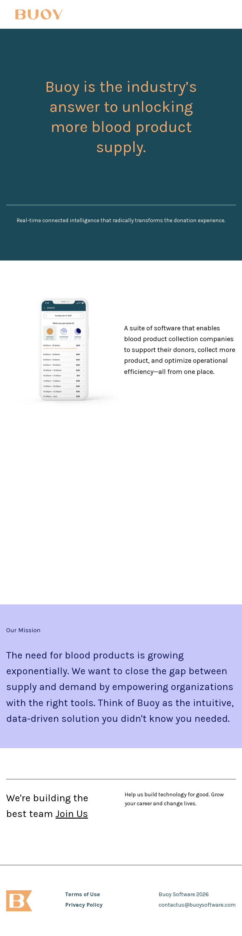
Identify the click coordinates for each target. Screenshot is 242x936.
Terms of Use (82, 894)
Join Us (72, 814)
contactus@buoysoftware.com (197, 904)
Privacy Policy (83, 904)
